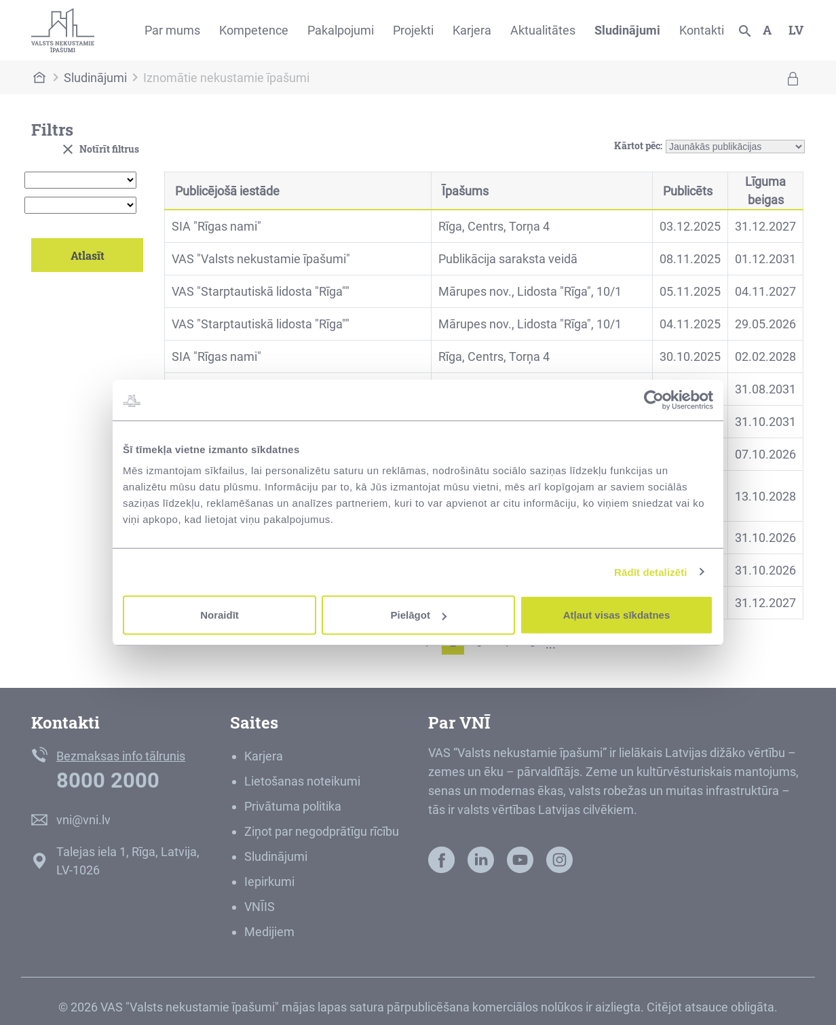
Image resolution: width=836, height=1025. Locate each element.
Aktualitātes (542, 30)
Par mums (172, 30)
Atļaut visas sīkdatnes (616, 615)
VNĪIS (259, 907)
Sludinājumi (627, 30)
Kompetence (253, 30)
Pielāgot (418, 615)
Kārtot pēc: (638, 143)
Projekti (413, 30)
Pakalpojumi (340, 30)
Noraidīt (219, 615)
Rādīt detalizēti (650, 571)
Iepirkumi (269, 881)
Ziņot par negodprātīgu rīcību (321, 831)
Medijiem (269, 932)
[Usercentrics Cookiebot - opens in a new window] (653, 399)
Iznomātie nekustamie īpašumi (226, 78)
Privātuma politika (292, 806)
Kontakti (701, 30)
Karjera (472, 30)
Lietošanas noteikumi (302, 781)
